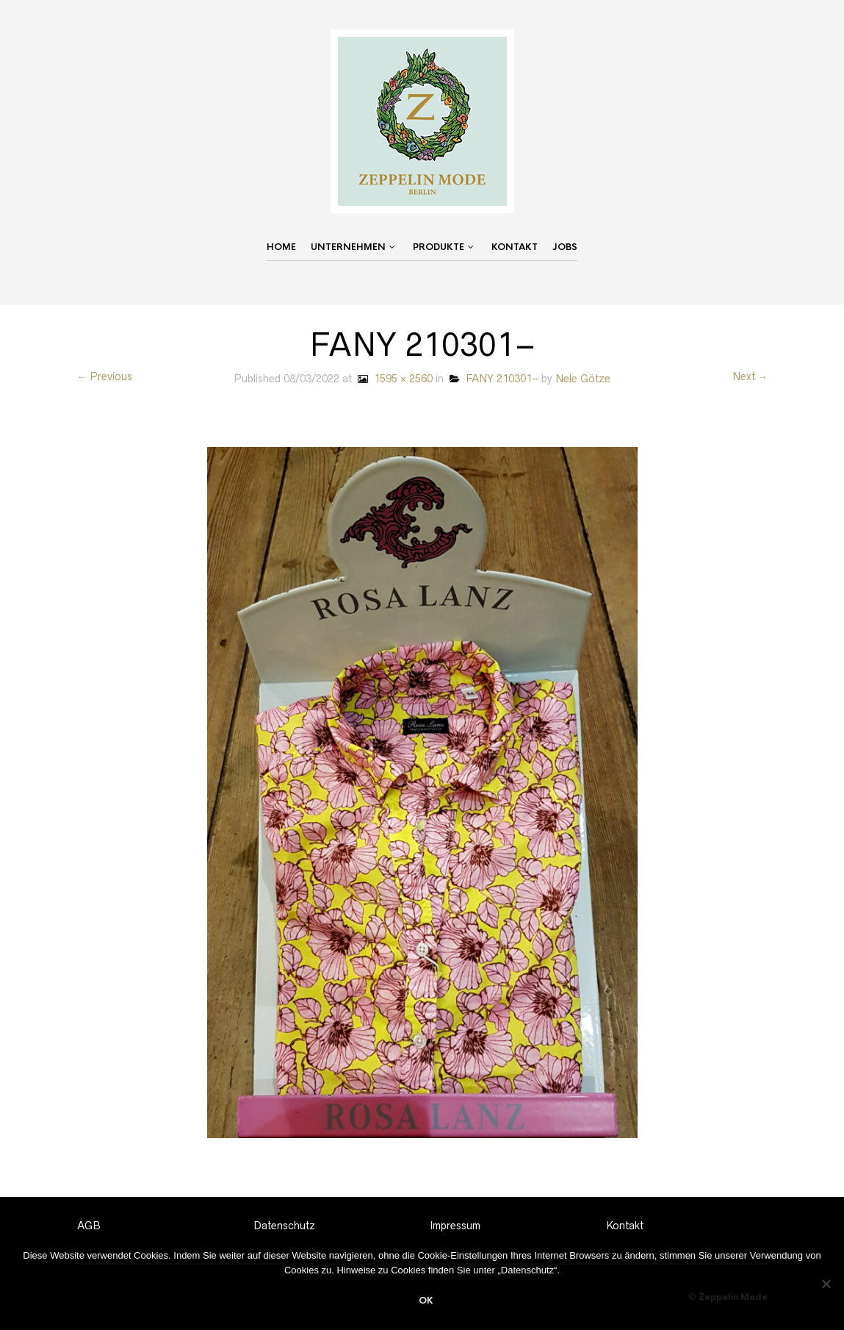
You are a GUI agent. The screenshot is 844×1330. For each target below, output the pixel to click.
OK (426, 1300)
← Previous (104, 376)
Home (281, 247)
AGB (89, 1225)
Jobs (564, 247)
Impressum (455, 1225)
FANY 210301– (494, 379)
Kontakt (514, 247)
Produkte (438, 247)
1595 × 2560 (394, 379)
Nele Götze (582, 379)
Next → (750, 376)
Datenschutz (284, 1225)
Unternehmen (348, 247)
